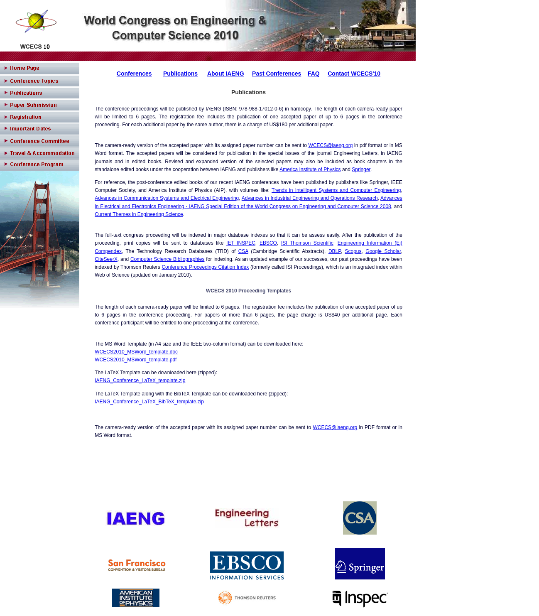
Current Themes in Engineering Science (139, 214)
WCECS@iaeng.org (331, 145)
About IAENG (225, 73)
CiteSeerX (106, 259)
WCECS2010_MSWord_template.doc (136, 352)
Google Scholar (383, 251)
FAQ (314, 73)
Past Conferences (276, 73)
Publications (180, 73)
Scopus (353, 251)
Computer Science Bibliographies (167, 259)
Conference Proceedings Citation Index (205, 267)
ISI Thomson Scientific (307, 243)
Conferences (134, 73)
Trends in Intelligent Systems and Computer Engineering (336, 190)
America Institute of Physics (310, 169)
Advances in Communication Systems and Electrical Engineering (167, 198)
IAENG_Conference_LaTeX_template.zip (140, 380)
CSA (243, 251)
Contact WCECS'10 (354, 73)
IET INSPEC (240, 243)
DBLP (334, 251)
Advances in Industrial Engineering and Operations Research (310, 198)
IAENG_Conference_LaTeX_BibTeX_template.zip (149, 402)
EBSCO (268, 243)
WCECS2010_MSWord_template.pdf (135, 360)
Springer (361, 169)
